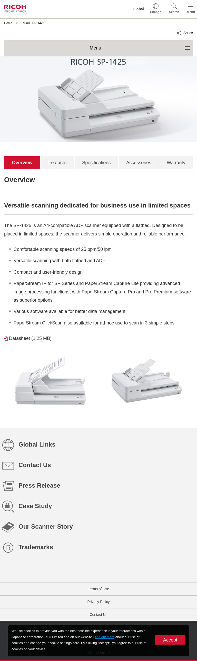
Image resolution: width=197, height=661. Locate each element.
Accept (170, 640)
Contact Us (98, 615)
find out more (104, 637)
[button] (174, 9)
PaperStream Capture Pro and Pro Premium (127, 291)
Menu (141, 45)
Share (188, 32)
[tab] (22, 162)
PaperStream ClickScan (38, 322)
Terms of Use (98, 589)
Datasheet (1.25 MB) (30, 338)
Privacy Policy (98, 602)
